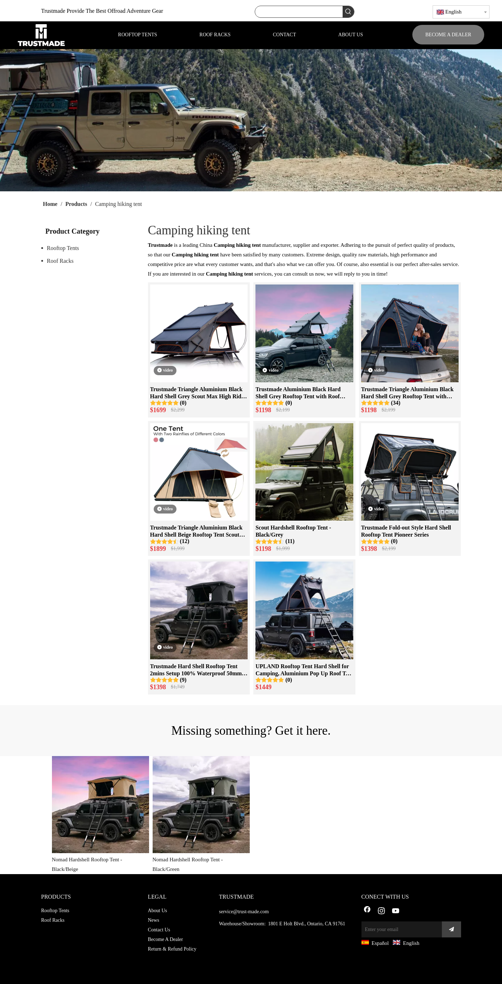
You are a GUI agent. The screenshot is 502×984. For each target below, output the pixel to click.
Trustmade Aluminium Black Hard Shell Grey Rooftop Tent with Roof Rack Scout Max (297, 393)
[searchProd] (299, 11)
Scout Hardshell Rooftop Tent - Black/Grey (293, 531)
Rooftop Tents (63, 248)
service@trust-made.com (244, 911)
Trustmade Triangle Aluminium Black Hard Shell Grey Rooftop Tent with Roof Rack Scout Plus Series (407, 393)
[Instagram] (381, 911)
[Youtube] (396, 911)
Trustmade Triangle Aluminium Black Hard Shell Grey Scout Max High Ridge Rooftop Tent (198, 393)
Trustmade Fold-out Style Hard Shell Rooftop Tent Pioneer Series (406, 531)
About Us (157, 910)
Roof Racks (60, 261)
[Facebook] (367, 911)
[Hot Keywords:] (348, 11)
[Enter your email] (399, 929)
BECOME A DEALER (448, 34)
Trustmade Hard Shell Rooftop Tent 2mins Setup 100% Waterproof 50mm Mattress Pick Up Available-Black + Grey (196, 670)
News (153, 920)
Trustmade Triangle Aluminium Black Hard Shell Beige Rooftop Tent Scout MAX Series (196, 531)
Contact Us (159, 929)
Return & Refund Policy (172, 949)
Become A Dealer (165, 939)
